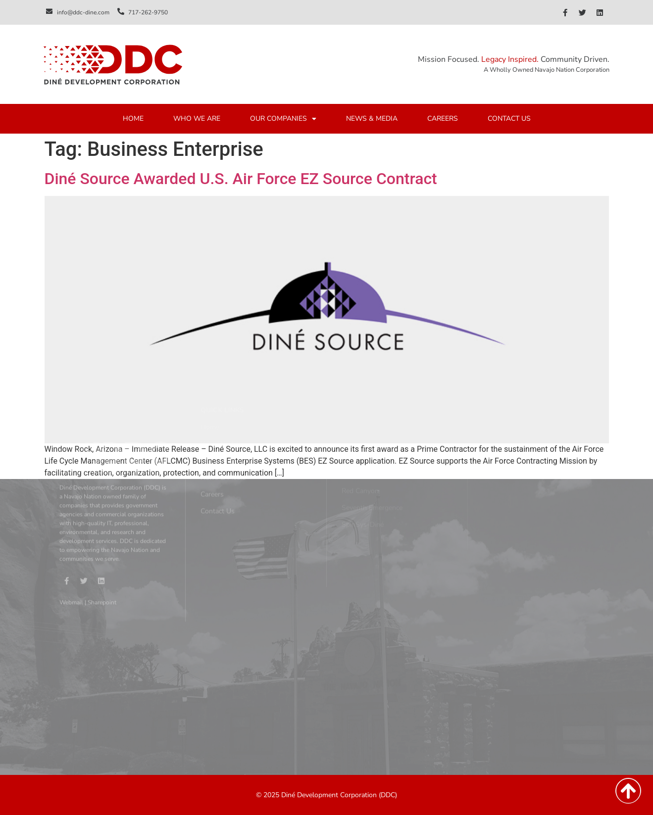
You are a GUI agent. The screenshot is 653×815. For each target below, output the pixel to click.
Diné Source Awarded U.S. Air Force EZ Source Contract (241, 178)
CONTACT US (509, 119)
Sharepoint (102, 535)
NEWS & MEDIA (372, 119)
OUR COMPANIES (283, 119)
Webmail (71, 535)
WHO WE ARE (196, 119)
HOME (133, 119)
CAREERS (442, 119)
